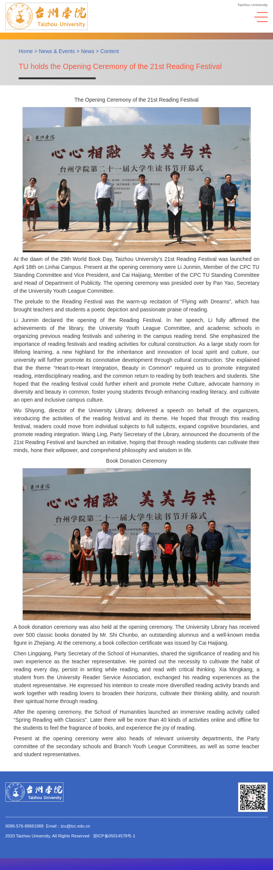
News (87, 51)
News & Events (57, 51)
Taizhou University (253, 5)
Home (26, 51)
